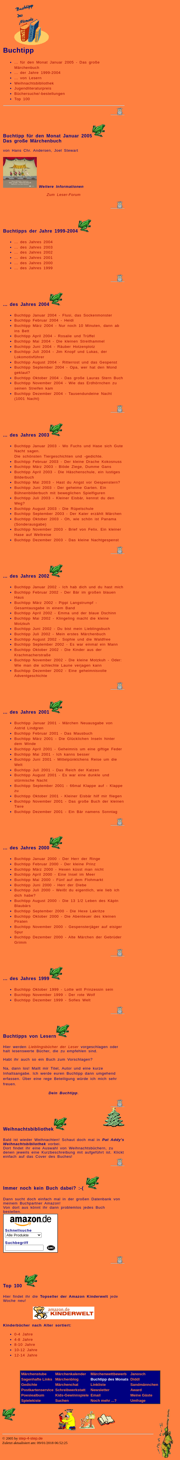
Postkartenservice (37, 1390)
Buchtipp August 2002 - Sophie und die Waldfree (62, 639)
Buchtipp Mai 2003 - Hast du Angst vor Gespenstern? (67, 482)
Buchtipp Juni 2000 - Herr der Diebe (50, 885)
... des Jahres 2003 (33, 247)
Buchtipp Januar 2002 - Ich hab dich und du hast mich (68, 587)
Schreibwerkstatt (70, 1390)
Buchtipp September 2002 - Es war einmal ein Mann (66, 644)
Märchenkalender (70, 1374)
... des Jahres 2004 (33, 242)
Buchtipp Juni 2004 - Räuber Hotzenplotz (54, 347)
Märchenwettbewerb (109, 1374)
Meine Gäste (141, 1395)
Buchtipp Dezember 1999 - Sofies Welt (52, 1000)
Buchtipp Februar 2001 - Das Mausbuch (53, 733)
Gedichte (29, 1384)
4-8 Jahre (23, 1339)
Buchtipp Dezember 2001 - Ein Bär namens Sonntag (65, 812)
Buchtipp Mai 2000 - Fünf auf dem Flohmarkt (58, 880)
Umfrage (137, 1400)
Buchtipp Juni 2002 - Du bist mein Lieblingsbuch (62, 629)
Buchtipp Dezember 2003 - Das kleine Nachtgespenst (66, 540)
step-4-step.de (31, 1438)
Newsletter (100, 1390)
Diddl (135, 1379)
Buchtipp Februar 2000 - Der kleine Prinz (55, 864)
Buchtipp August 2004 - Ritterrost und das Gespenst (65, 362)
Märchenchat (66, 1384)
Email (96, 1395)
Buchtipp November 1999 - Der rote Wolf (54, 995)
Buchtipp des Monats (110, 1379)
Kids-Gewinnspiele (72, 1395)
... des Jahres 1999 (33, 268)
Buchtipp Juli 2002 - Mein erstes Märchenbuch (60, 634)
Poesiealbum (32, 1395)
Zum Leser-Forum (64, 195)
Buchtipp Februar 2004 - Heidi (44, 320)
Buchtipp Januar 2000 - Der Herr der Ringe (57, 859)
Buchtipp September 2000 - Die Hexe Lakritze (59, 911)
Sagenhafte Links (36, 1379)
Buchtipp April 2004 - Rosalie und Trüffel (54, 336)
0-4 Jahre (23, 1334)
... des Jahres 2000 (33, 263)
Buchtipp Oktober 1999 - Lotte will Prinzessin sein (63, 989)
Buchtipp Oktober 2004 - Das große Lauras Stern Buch (68, 378)
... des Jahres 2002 (33, 252)
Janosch (137, 1374)
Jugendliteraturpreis (32, 88)
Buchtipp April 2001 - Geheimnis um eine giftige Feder (68, 749)
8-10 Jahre (24, 1344)
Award (136, 1390)
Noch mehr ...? (104, 1400)
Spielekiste (31, 1400)
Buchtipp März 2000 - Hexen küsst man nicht (59, 869)
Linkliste (98, 1384)
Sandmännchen (144, 1384)
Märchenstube (34, 1374)
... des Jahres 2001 (33, 258)
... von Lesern (28, 78)
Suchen (62, 1400)
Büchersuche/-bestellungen (39, 94)
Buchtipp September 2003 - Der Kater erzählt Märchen (68, 514)
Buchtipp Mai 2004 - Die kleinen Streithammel (59, 341)
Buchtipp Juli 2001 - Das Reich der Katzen (56, 770)
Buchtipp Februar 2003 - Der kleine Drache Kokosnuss (68, 462)
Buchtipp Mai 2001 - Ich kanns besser (52, 754)
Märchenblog (67, 1379)
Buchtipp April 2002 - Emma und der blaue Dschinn (65, 613)
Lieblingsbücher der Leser (54, 1047)
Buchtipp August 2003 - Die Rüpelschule (54, 509)
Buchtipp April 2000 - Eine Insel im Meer (54, 874)
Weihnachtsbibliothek (34, 83)
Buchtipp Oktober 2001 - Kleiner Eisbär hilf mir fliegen (68, 796)
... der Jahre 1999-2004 (37, 73)
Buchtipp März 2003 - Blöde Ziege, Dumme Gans (62, 467)
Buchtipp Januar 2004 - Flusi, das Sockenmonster (63, 315)
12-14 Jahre (25, 1355)
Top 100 (22, 99)
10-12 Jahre (25, 1350)
